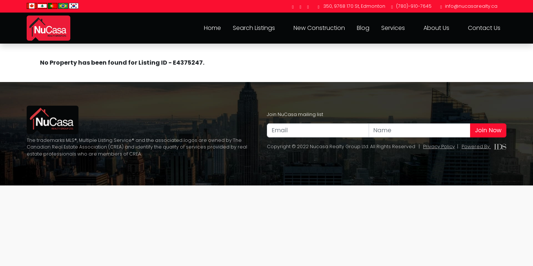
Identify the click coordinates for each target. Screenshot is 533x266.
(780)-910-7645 (411, 6)
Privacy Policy (439, 146)
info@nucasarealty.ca (468, 6)
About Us (436, 28)
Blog (363, 28)
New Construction (319, 28)
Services (393, 28)
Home (212, 28)
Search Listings (254, 28)
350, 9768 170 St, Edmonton (351, 6)
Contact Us (484, 28)
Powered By (484, 146)
